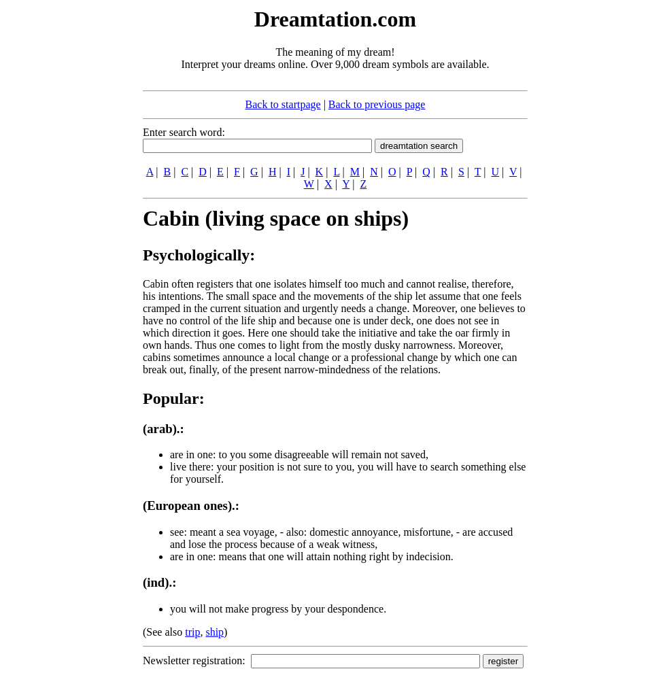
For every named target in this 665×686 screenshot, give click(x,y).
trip (192, 632)
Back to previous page (377, 104)
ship (214, 632)
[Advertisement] (59, 209)
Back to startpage (283, 104)
